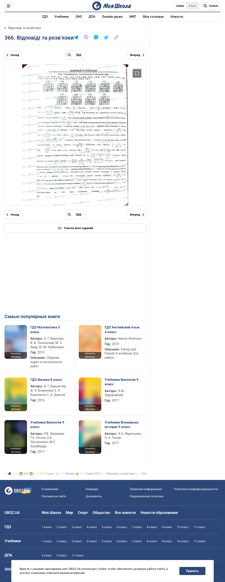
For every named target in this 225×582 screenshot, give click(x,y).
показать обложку (15, 355)
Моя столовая (153, 16)
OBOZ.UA (12, 513)
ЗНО (79, 16)
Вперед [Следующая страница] (135, 55)
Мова (180, 6)
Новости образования (159, 513)
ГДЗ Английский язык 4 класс (122, 329)
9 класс (167, 527)
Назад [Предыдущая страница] (15, 55)
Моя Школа (51, 513)
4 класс (92, 527)
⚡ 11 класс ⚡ (49, 473)
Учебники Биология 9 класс (121, 382)
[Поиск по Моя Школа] (210, 5)
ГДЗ (45, 16)
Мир (69, 513)
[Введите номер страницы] (75, 55)
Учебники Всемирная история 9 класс (122, 424)
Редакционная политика (147, 496)
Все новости (125, 513)
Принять (192, 571)
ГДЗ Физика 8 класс (46, 380)
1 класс (47, 527)
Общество (101, 513)
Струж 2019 (93, 473)
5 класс (107, 527)
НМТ (132, 16)
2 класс (62, 527)
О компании (50, 489)
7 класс (137, 527)
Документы (94, 496)
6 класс (122, 527)
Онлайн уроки (112, 16)
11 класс (199, 527)
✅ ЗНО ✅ (26, 473)
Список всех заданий (75, 228)
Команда (92, 489)
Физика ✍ (72, 473)
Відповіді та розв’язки (24, 28)
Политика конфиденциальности (196, 489)
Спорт (83, 513)
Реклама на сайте (54, 496)
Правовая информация (146, 489)
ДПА (92, 16)
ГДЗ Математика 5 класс (45, 329)
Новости (177, 16)
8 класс (152, 527)
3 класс (77, 527)
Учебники (61, 16)
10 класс (183, 527)
